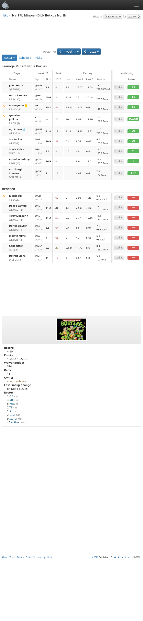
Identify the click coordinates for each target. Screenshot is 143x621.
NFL (5, 15)
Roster (9, 57)
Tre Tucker (15, 139)
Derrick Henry (18, 95)
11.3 (48, 207)
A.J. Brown (15, 129)
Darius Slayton (18, 225)
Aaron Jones (16, 105)
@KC (39, 238)
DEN (39, 151)
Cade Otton (16, 245)
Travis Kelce (16, 149)
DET (39, 107)
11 (47, 173)
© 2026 (95, 557)
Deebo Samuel (18, 205)
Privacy (20, 557)
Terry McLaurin (18, 215)
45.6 (48, 97)
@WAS (39, 161)
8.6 (48, 151)
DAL (39, 208)
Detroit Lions (17, 256)
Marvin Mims (17, 235)
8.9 (48, 87)
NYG (39, 141)
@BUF (39, 87)
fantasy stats (113, 16)
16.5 (48, 161)
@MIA (39, 248)
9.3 (48, 247)
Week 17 (72, 51)
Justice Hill (15, 195)
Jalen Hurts (16, 85)
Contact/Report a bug (36, 557)
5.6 (48, 227)
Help (50, 557)
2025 (132, 16)
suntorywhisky (16, 381)
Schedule (25, 57)
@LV (39, 228)
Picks (38, 57)
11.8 (48, 131)
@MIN (39, 258)
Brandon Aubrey (19, 159)
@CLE (39, 173)
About (4, 557)
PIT (39, 119)
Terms (12, 557)
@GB (39, 97)
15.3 (48, 107)
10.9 (48, 141)
